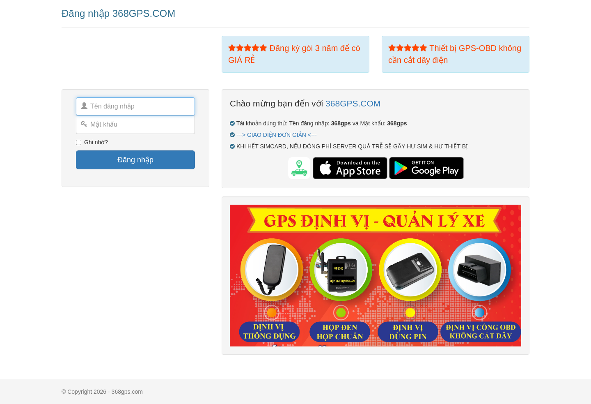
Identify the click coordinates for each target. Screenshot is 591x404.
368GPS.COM (352, 103)
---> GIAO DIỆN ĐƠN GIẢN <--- (276, 135)
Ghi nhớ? (92, 142)
